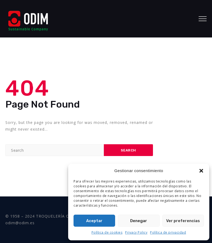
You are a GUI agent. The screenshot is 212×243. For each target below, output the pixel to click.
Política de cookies (107, 232)
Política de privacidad (168, 232)
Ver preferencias (183, 220)
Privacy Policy (136, 232)
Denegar (138, 220)
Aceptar (94, 220)
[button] (201, 170)
